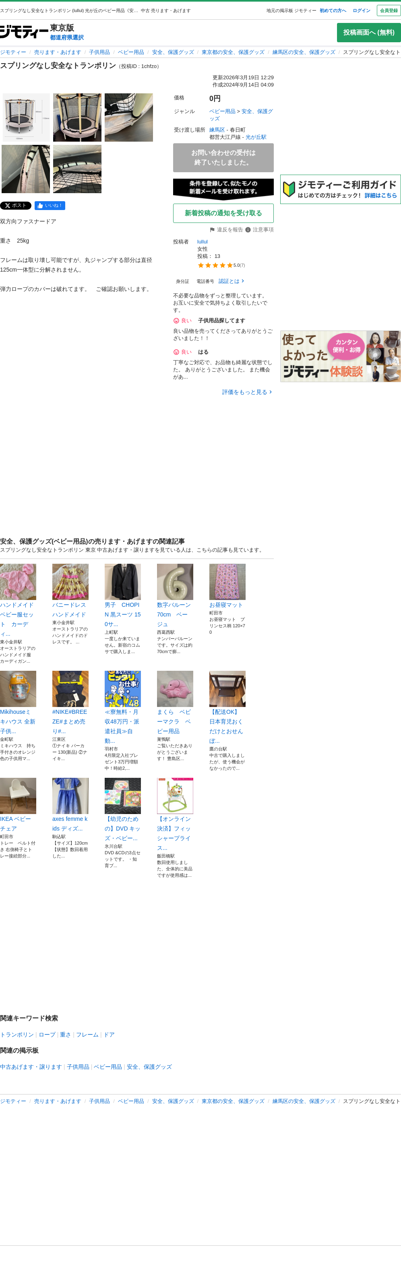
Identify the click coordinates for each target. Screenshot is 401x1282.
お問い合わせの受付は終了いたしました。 (223, 157)
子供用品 (99, 52)
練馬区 (217, 130)
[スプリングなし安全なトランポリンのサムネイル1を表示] (26, 117)
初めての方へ (333, 10)
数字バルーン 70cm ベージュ (175, 595)
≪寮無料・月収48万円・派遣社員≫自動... (123, 707)
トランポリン (17, 1034)
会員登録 (389, 10)
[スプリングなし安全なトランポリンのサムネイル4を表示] (26, 169)
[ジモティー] (24, 32)
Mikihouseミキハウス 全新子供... (18, 702)
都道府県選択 (67, 37)
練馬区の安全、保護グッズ (304, 52)
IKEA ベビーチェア (18, 805)
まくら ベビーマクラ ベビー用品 (175, 702)
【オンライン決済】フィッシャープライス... (175, 814)
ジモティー (13, 52)
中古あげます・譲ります (31, 1067)
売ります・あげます (57, 52)
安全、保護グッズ (173, 52)
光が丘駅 (256, 137)
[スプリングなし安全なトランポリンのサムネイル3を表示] (129, 117)
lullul (202, 242)
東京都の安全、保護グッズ (233, 52)
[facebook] (50, 205)
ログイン (361, 10)
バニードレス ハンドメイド (70, 591)
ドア (109, 1034)
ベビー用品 (131, 52)
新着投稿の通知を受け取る (223, 213)
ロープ (47, 1034)
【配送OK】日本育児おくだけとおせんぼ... (227, 707)
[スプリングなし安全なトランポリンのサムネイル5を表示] (77, 169)
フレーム (87, 1034)
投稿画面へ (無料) (369, 32)
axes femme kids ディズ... (70, 805)
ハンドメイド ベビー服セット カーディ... (18, 600)
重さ (65, 1034)
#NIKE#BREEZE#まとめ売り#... (70, 702)
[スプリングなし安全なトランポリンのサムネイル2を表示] (77, 117)
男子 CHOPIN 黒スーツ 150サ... (123, 595)
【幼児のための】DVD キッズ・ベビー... (123, 809)
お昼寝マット (227, 586)
